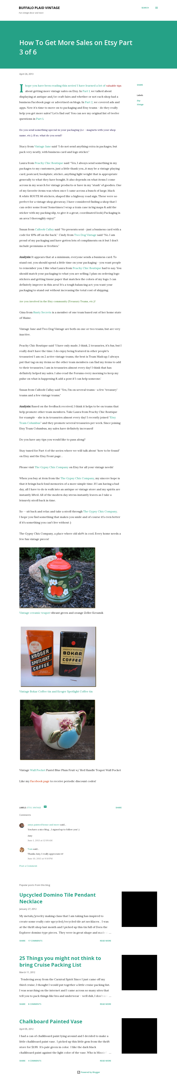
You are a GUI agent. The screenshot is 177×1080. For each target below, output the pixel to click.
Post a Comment (28, 865)
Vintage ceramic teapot (34, 612)
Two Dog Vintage (85, 235)
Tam (30, 849)
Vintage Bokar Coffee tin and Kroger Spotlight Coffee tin (56, 691)
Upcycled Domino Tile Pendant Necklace (57, 898)
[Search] (145, 7)
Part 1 (39, 118)
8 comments (34, 1004)
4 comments (34, 1060)
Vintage (140, 104)
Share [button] (140, 85)
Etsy (138, 100)
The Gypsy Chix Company (51, 467)
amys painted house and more (44, 824)
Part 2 (89, 102)
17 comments (35, 940)
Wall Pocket (37, 770)
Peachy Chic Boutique (49, 163)
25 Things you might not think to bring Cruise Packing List (60, 961)
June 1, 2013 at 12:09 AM (40, 840)
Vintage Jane (42, 146)
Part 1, (86, 91)
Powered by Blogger (88, 1072)
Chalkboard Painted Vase (50, 1021)
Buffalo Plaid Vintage (39, 7)
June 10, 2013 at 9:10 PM (40, 858)
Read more (105, 940)
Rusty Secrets (42, 312)
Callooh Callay (44, 229)
